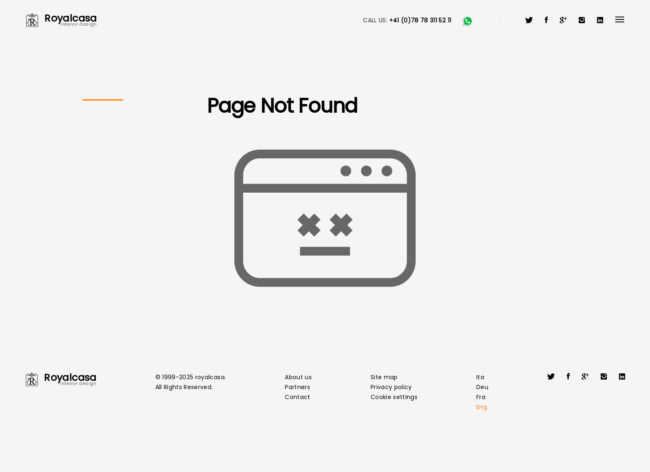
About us (298, 377)
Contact (297, 397)
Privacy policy (391, 387)
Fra (480, 397)
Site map (384, 377)
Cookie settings (394, 397)
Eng (481, 407)
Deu (482, 387)
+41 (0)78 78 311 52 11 (420, 20)
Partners (297, 387)
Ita (480, 377)
